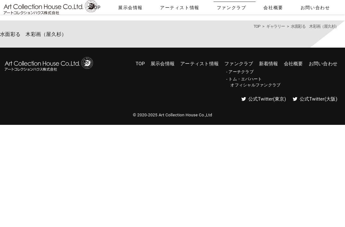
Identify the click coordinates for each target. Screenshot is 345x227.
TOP (163, 8)
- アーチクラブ (240, 71)
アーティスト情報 (223, 8)
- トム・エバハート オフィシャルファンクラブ (253, 82)
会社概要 (292, 8)
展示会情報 (186, 8)
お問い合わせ (323, 8)
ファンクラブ (262, 8)
